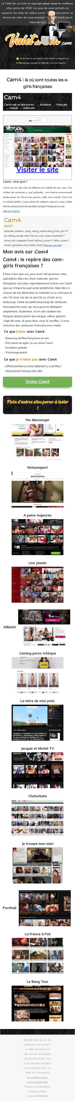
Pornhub (37, 908)
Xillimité (37, 627)
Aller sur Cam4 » (11, 211)
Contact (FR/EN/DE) (37, 1095)
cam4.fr (8, 225)
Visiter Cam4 (37, 381)
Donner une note (53, 245)
